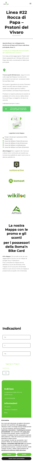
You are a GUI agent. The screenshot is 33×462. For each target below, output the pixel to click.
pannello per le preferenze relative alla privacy (13, 450)
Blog (5, 412)
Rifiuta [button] (9, 454)
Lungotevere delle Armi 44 (13, 392)
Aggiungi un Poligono (11, 364)
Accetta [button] (24, 454)
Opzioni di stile (6, 368)
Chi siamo (7, 407)
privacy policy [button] (22, 425)
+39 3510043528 (9, 398)
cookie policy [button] (26, 431)
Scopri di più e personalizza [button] (16, 458)
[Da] (16, 337)
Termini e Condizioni (10, 409)
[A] (16, 345)
